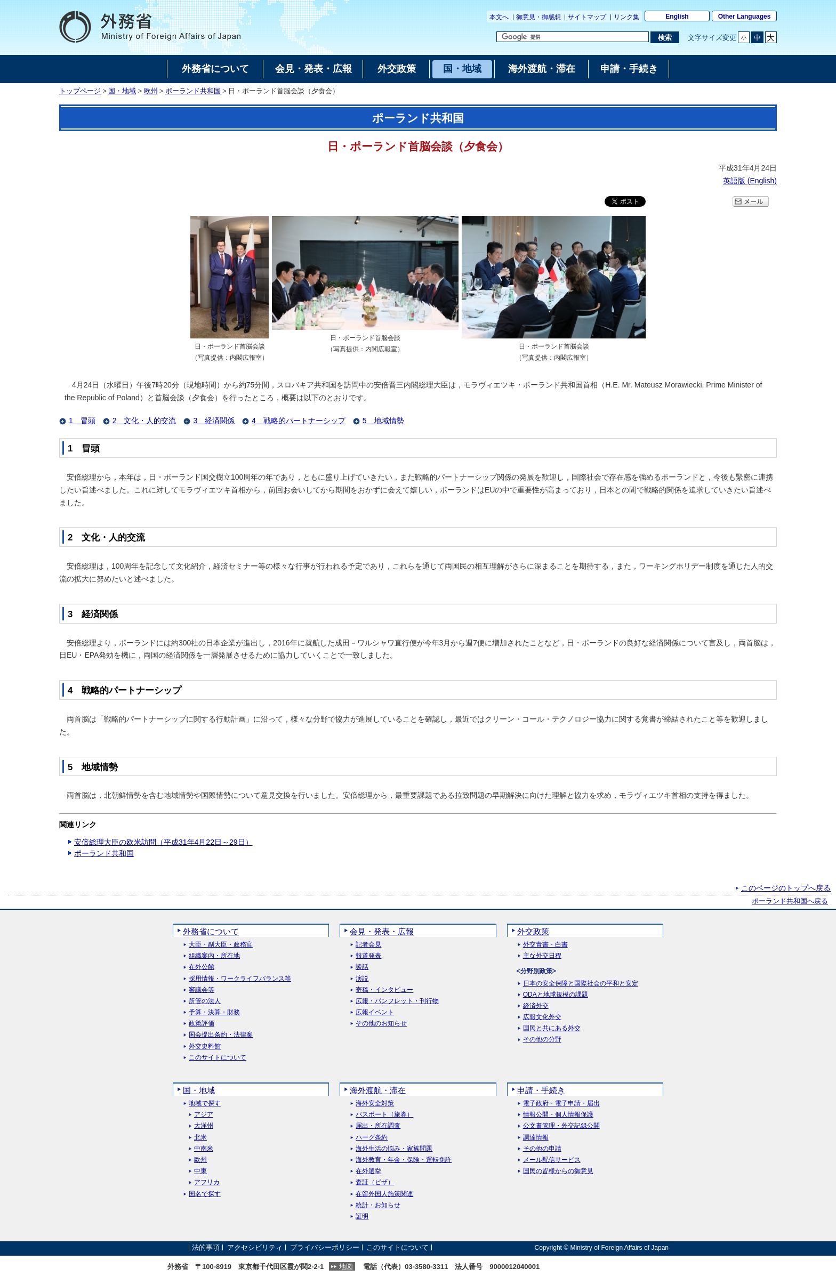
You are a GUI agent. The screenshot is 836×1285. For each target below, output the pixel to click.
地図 (346, 1267)
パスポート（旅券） (384, 1114)
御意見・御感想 (538, 17)
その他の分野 (542, 1039)
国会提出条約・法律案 (221, 1034)
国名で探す (205, 1194)
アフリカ (207, 1182)
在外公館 (201, 967)
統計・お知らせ (378, 1205)
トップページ (80, 91)
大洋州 (203, 1125)
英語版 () (750, 180)
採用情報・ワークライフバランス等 (240, 978)
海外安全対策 (375, 1103)
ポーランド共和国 (193, 91)
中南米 (203, 1148)
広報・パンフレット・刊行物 (397, 1001)
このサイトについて (217, 1057)
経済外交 (536, 1006)
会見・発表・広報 (382, 931)
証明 (362, 1216)
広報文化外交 (542, 1017)
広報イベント (375, 1012)
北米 (200, 1137)
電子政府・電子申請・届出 (561, 1103)
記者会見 (368, 944)
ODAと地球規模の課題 (555, 994)
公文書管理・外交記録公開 (561, 1125)
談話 (362, 967)
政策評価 (201, 1023)
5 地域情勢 (383, 420)
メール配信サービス (552, 1160)
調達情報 (536, 1137)
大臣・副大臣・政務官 (221, 944)
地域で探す (205, 1103)
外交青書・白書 (545, 944)
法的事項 (206, 1247)
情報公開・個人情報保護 (558, 1114)
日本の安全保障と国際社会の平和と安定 (580, 983)
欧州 (151, 91)
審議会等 (201, 990)
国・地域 (122, 91)
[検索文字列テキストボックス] (572, 36)
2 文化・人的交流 (144, 420)
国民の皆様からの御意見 (558, 1171)
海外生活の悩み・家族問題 (394, 1148)
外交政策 (533, 931)
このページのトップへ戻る (786, 888)
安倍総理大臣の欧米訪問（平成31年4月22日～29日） (163, 842)
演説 (362, 978)
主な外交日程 (542, 955)
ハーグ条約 (372, 1137)
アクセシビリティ (255, 1247)
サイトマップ (587, 17)
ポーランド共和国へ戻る (790, 901)
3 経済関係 (214, 420)
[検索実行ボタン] (664, 37)
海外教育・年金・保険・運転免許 (404, 1160)
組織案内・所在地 (214, 955)
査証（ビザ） (375, 1182)
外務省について (211, 931)
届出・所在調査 (378, 1125)
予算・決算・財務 (214, 1012)
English (676, 16)
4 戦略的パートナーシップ (298, 420)
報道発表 (368, 955)
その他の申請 (542, 1148)
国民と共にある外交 (552, 1028)
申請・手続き (541, 1090)
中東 (200, 1171)
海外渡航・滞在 (378, 1090)
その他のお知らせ (381, 1023)
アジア (203, 1114)
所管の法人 (205, 1001)
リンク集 (626, 17)
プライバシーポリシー (324, 1247)
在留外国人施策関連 (384, 1194)
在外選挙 (368, 1171)
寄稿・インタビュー (384, 990)
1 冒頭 (82, 420)
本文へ (499, 17)
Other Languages (744, 16)
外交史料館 (205, 1046)
